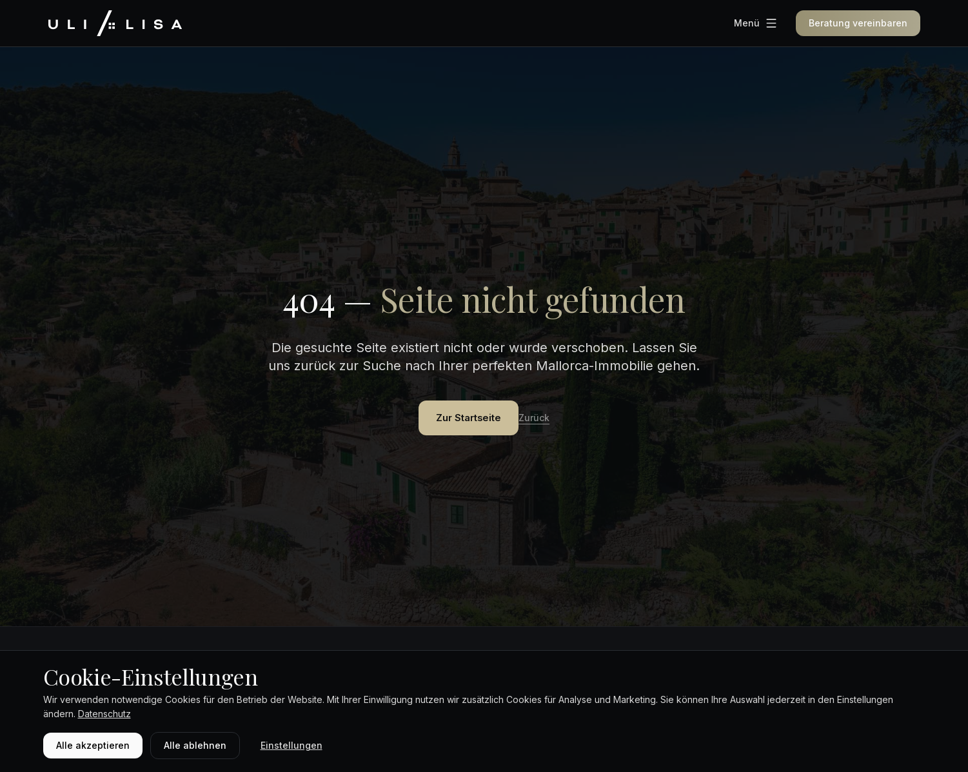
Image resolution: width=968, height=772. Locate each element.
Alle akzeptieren (93, 745)
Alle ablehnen (195, 745)
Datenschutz (104, 713)
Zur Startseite (468, 419)
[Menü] (755, 23)
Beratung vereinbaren (858, 22)
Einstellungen (291, 745)
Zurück (545, 419)
